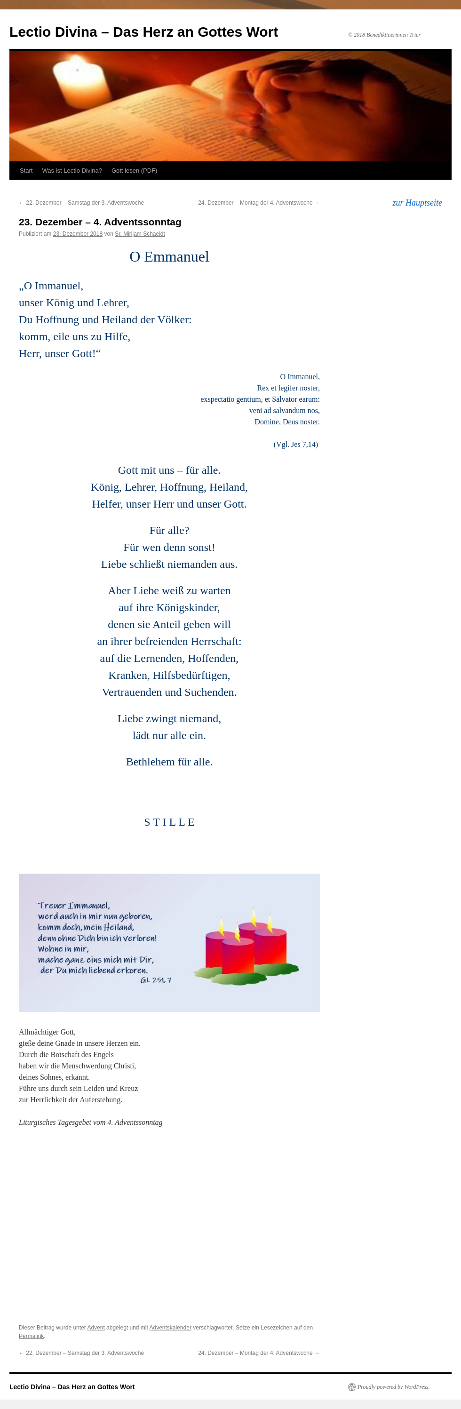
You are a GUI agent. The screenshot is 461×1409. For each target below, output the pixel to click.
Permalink (31, 1336)
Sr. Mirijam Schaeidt (140, 234)
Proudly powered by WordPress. (394, 1387)
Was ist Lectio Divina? (72, 170)
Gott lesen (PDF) (134, 170)
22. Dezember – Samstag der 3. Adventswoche (81, 202)
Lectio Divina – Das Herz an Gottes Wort (143, 32)
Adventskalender (170, 1327)
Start (26, 170)
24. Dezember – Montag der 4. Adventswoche (259, 202)
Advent (95, 1327)
